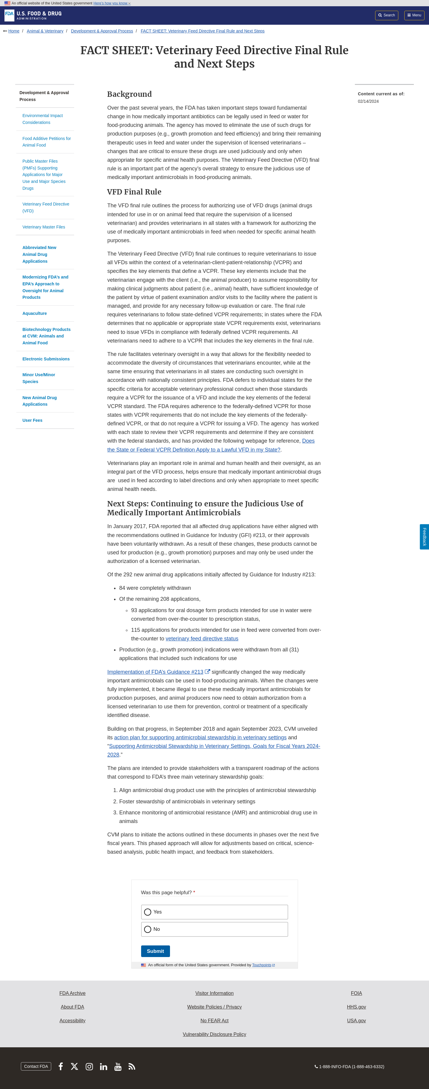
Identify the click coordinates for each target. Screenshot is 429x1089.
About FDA (72, 1006)
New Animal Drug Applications (40, 401)
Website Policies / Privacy (214, 1006)
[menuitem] (384, 99)
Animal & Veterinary (45, 31)
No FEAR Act (214, 1020)
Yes (158, 912)
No (157, 929)
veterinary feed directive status (202, 639)
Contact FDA (36, 1066)
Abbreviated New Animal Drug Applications (40, 254)
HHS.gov (356, 1006)
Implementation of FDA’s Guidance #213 (155, 672)
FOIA (356, 993)
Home (13, 31)
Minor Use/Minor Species (39, 378)
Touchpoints (261, 965)
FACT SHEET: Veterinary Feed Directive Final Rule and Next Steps (203, 31)
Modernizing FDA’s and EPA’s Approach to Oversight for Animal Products (45, 287)
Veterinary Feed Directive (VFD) (46, 207)
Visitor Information (214, 993)
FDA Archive (72, 993)
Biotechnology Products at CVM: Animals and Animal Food (47, 336)
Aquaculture (35, 313)
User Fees (33, 420)
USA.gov (356, 1020)
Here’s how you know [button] (112, 3)
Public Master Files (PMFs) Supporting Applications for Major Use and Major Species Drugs (44, 175)
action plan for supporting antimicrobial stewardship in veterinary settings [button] (200, 737)
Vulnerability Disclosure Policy (214, 1034)
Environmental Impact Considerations (43, 119)
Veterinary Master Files (44, 227)
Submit (155, 951)
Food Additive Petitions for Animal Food (47, 142)
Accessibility (72, 1020)
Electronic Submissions (46, 359)
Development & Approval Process (102, 31)
